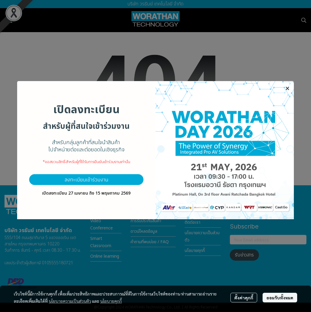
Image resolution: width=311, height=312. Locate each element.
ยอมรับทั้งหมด (279, 297)
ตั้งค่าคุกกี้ (243, 297)
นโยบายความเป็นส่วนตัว (70, 301)
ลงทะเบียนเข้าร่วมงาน (86, 179)
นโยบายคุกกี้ (111, 301)
